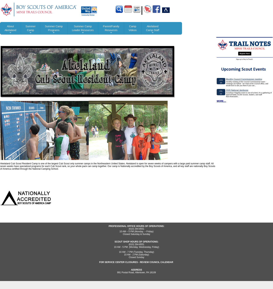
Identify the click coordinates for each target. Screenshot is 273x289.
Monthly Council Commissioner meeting (244, 79)
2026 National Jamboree (237, 90)
